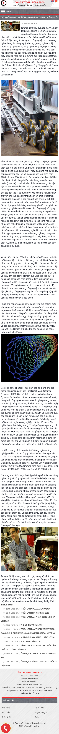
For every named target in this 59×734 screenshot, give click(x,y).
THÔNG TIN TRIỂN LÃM (31, 625)
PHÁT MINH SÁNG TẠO (31, 641)
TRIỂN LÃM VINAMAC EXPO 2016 (35, 609)
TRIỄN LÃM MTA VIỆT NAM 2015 (35, 613)
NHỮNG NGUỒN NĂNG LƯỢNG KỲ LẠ (37, 637)
